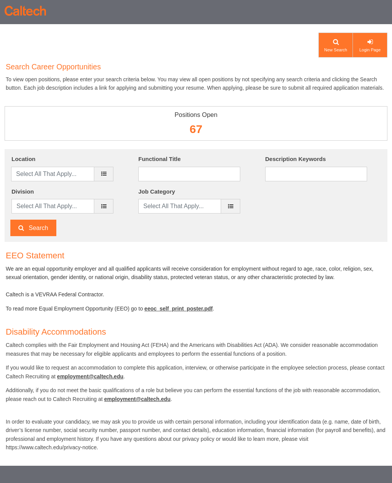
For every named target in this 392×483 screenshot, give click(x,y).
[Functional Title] (189, 174)
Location (23, 159)
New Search (335, 50)
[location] (103, 174)
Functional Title (159, 159)
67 (196, 129)
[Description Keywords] (316, 174)
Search (38, 228)
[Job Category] (230, 206)
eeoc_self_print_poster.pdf (178, 309)
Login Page (370, 50)
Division (22, 191)
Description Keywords (295, 159)
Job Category (156, 191)
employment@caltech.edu (90, 376)
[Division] (103, 206)
